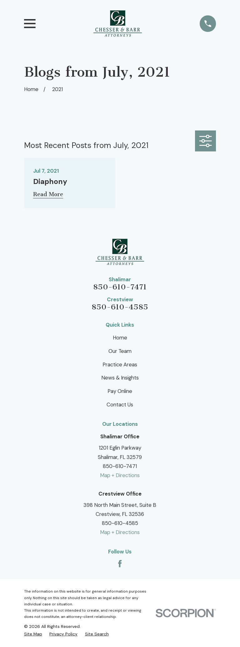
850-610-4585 (120, 306)
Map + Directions (120, 475)
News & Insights (120, 377)
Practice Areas (119, 364)
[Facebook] (119, 563)
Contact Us (120, 404)
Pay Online (120, 391)
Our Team (120, 351)
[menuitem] (33, 634)
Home (120, 337)
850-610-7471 (120, 286)
